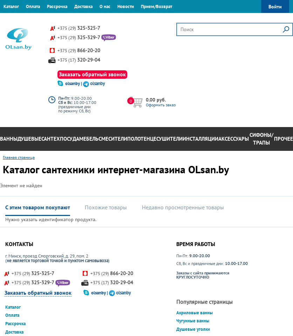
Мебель (88, 138)
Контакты (37, 19)
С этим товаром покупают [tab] (37, 207)
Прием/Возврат (156, 6)
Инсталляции (200, 138)
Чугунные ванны (192, 321)
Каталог (11, 6)
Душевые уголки (193, 329)
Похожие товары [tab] (106, 207)
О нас (105, 6)
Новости (125, 6)
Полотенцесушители (155, 138)
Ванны (9, 138)
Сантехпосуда (60, 138)
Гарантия (12, 19)
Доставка (83, 6)
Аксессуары (233, 138)
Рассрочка (57, 6)
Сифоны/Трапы (261, 139)
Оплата (33, 6)
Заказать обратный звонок (92, 74)
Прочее (283, 138)
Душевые (29, 138)
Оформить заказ (161, 104)
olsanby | (74, 83)
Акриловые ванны (194, 313)
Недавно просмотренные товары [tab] (183, 207)
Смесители (112, 138)
